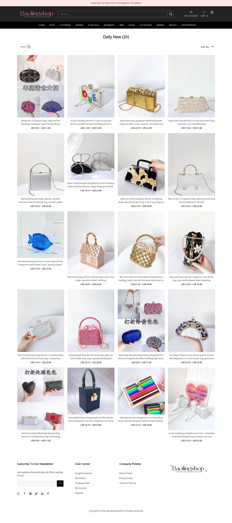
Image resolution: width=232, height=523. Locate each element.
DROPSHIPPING (189, 25)
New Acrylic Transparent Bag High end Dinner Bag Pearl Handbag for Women (191, 200)
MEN (122, 25)
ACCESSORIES (146, 25)
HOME (42, 25)
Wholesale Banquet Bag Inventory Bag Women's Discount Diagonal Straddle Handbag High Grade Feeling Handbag (141, 357)
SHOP (52, 25)
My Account (80, 487)
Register (79, 492)
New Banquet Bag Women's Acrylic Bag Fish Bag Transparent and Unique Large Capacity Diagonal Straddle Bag (40, 263)
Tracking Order (82, 483)
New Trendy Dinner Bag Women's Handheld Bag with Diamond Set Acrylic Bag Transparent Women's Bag (40, 357)
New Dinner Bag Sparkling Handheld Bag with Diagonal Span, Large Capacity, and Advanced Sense (141, 122)
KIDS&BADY (109, 25)
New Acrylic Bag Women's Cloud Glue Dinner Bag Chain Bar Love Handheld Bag (191, 122)
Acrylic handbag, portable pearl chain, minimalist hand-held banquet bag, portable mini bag (191, 435)
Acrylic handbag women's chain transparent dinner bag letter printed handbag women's (90, 122)
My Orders (80, 478)
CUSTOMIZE (65, 25)
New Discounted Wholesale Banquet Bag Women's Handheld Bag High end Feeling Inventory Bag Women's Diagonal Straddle (40, 435)
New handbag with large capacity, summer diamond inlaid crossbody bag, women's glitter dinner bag (40, 200)
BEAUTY (173, 25)
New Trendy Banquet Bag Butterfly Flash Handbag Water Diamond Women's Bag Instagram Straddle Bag (91, 185)
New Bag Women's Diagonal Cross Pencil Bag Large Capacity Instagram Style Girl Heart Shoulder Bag (141, 419)
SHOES (132, 25)
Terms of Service (127, 483)
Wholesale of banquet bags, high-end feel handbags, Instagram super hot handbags (40, 122)
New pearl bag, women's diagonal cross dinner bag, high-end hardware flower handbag (192, 279)
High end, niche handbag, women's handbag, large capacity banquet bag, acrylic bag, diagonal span (141, 200)
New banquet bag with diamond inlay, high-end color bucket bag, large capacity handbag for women (91, 357)
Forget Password (83, 473)
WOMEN (79, 25)
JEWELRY (160, 25)
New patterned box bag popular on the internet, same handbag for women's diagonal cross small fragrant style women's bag (91, 419)
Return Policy (125, 473)
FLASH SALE (93, 25)
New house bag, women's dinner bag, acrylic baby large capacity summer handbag (90, 279)
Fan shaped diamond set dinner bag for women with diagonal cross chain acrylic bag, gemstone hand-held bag (191, 357)
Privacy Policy (126, 478)
